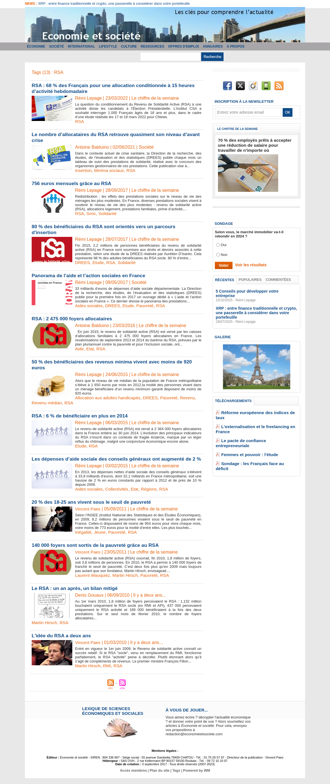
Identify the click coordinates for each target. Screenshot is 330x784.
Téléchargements (233, 394)
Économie (36, 46)
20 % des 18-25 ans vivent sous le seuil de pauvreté (93, 508)
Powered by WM (195, 776)
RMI (108, 671)
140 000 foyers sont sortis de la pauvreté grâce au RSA (97, 551)
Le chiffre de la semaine (239, 129)
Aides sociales (89, 305)
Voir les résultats (248, 263)
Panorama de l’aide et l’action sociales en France (90, 275)
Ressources (152, 46)
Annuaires (213, 46)
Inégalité (83, 538)
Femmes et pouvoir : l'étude (245, 432)
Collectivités (118, 495)
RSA (79, 121)
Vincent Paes (88, 514)
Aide (79, 348)
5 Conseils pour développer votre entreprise (254, 290)
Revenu (191, 397)
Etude (99, 262)
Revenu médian (47, 402)
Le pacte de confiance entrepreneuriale (255, 423)
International (81, 46)
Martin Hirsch (127, 581)
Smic (92, 213)
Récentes (225, 278)
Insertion (83, 170)
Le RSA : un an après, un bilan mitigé (76, 594)
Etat (90, 348)
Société (56, 46)
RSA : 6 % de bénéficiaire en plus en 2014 (81, 416)
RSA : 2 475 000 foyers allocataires (73, 318)
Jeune (100, 538)
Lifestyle (108, 46)
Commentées (279, 277)
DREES (82, 262)
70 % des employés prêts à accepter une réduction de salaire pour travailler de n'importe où (253, 144)
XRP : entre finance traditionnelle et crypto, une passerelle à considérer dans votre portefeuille (114, 3)
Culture (129, 46)
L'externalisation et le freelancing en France (259, 415)
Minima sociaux (110, 170)
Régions (151, 495)
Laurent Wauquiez (93, 581)
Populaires (250, 277)
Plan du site (159, 776)
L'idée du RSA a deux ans (62, 641)
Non (224, 252)
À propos (235, 46)
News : (31, 4)
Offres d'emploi (183, 46)
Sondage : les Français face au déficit (253, 440)
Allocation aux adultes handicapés (109, 397)
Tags (176, 776)
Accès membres (135, 776)
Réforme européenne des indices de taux (256, 406)
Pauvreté (147, 305)
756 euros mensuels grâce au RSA (73, 183)
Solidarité (108, 213)
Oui (223, 243)
